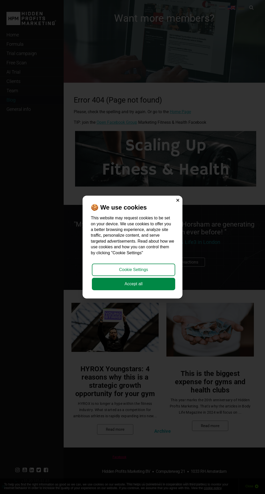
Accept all (133, 284)
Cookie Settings (133, 269)
